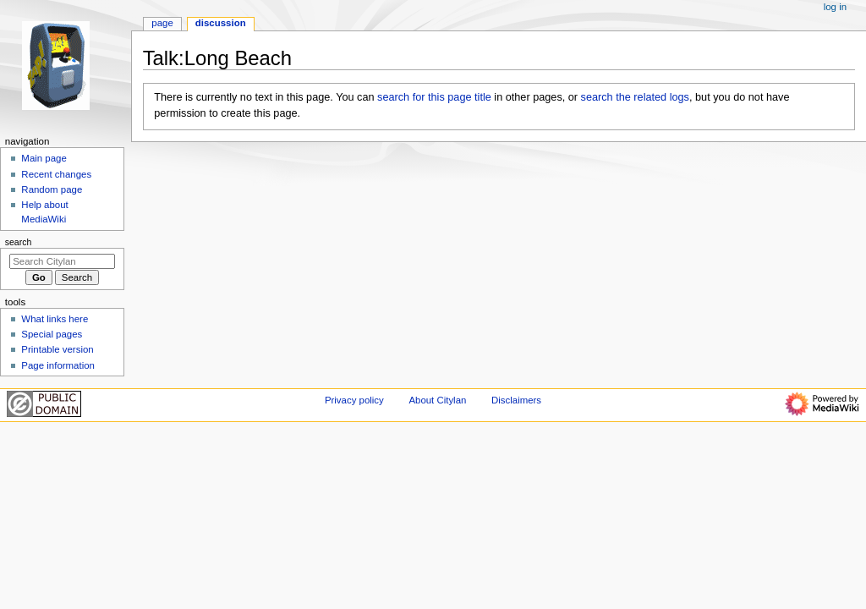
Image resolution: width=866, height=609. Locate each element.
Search (18, 242)
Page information (58, 365)
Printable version (57, 349)
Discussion (220, 23)
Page (162, 23)
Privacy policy (354, 400)
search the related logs (635, 97)
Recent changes (56, 174)
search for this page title (434, 97)
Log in (835, 7)
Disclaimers (516, 400)
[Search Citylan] (62, 261)
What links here (54, 319)
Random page (51, 189)
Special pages (51, 334)
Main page (44, 158)
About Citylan (437, 400)
